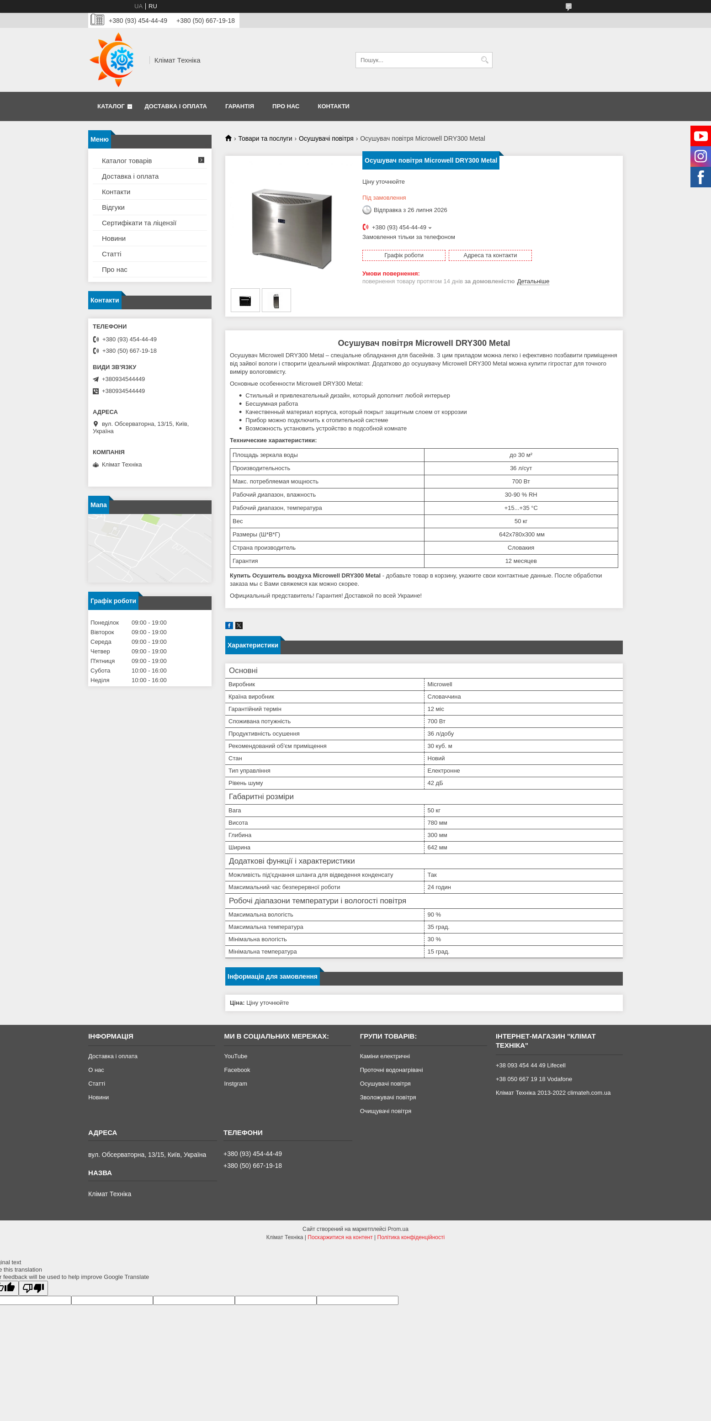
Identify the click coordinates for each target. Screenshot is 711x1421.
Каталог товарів (127, 160)
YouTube (235, 1056)
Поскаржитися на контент (340, 1237)
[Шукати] (485, 60)
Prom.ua (398, 1229)
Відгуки (113, 207)
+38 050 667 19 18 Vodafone (534, 1079)
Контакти (334, 106)
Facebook (237, 1069)
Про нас (285, 106)
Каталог (111, 106)
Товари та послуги (265, 138)
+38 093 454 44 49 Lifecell (531, 1065)
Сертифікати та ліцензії (139, 223)
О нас (96, 1069)
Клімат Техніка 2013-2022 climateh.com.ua (553, 1092)
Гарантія (239, 106)
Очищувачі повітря (386, 1111)
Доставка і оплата (176, 106)
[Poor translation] (33, 1288)
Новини (114, 238)
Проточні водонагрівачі (391, 1069)
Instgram (235, 1083)
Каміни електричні (385, 1056)
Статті (112, 254)
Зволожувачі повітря (388, 1097)
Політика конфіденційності (411, 1237)
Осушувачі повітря (326, 138)
